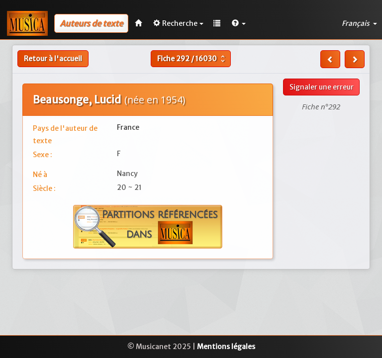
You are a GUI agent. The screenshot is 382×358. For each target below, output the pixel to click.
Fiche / (192, 58)
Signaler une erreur (321, 87)
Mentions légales (226, 346)
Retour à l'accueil (53, 58)
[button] (239, 23)
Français (359, 23)
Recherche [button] (178, 23)
